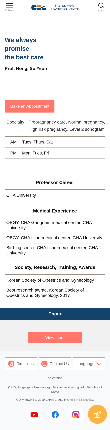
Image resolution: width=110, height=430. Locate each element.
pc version (55, 378)
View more (55, 337)
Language (85, 363)
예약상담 (97, 414)
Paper (55, 313)
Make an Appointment (29, 106)
